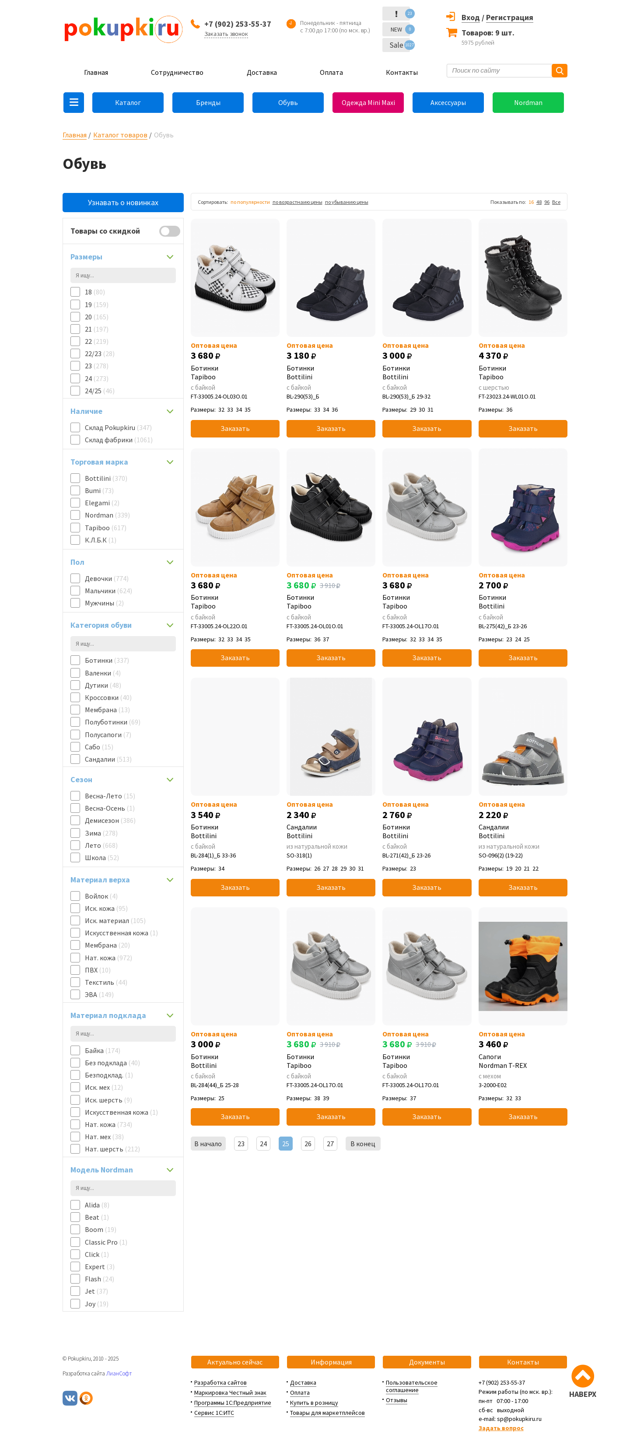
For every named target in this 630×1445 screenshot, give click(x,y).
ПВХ (98, 970)
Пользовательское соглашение (412, 1386)
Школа (102, 857)
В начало (208, 1143)
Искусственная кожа (121, 932)
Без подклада (112, 1062)
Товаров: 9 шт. (488, 33)
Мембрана (107, 709)
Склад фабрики (119, 439)
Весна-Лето (110, 795)
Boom (100, 1229)
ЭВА (99, 994)
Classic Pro (106, 1242)
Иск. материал (115, 920)
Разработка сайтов (220, 1382)
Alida (97, 1204)
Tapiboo (105, 527)
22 (96, 341)
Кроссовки (108, 697)
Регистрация (509, 17)
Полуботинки (112, 721)
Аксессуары (448, 102)
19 (96, 304)
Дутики (103, 685)
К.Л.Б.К (100, 539)
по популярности (250, 202)
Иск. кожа (106, 908)
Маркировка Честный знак (230, 1392)
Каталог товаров (120, 134)
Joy (96, 1303)
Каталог (128, 102)
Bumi (99, 490)
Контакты (402, 72)
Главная (96, 72)
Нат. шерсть (112, 1148)
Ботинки (107, 660)
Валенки (103, 672)
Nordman (528, 102)
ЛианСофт (119, 1373)
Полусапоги (108, 734)
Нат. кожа (108, 957)
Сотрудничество (177, 72)
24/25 (100, 390)
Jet (96, 1291)
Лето (101, 845)
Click (97, 1254)
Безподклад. (109, 1075)
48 (539, 202)
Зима (101, 833)
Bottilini (106, 478)
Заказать (235, 428)
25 (285, 1143)
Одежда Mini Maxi (368, 102)
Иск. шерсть (108, 1099)
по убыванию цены (346, 202)
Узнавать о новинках (123, 202)
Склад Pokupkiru (118, 427)
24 (96, 378)
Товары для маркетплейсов (327, 1413)
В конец (362, 1143)
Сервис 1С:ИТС (214, 1413)
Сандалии (108, 759)
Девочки (107, 578)
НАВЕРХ (582, 1394)
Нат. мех (104, 1136)
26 (308, 1143)
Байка (102, 1050)
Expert (100, 1266)
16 (531, 202)
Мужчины (104, 602)
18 (95, 291)
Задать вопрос (501, 1428)
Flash (99, 1278)
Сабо (99, 746)
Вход (471, 17)
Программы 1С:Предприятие (232, 1403)
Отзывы (396, 1400)
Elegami (102, 502)
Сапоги (523, 1061)
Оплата (331, 72)
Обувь (288, 102)
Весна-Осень (110, 808)
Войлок (101, 896)
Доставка (262, 72)
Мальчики (108, 590)
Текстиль (106, 982)
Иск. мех (104, 1087)
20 (96, 316)
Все (556, 202)
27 (330, 1143)
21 (96, 329)
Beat (97, 1217)
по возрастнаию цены (297, 202)
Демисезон (110, 820)
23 (96, 365)
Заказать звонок (226, 34)
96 (547, 202)
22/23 (100, 353)
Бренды (208, 102)
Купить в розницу (314, 1403)
